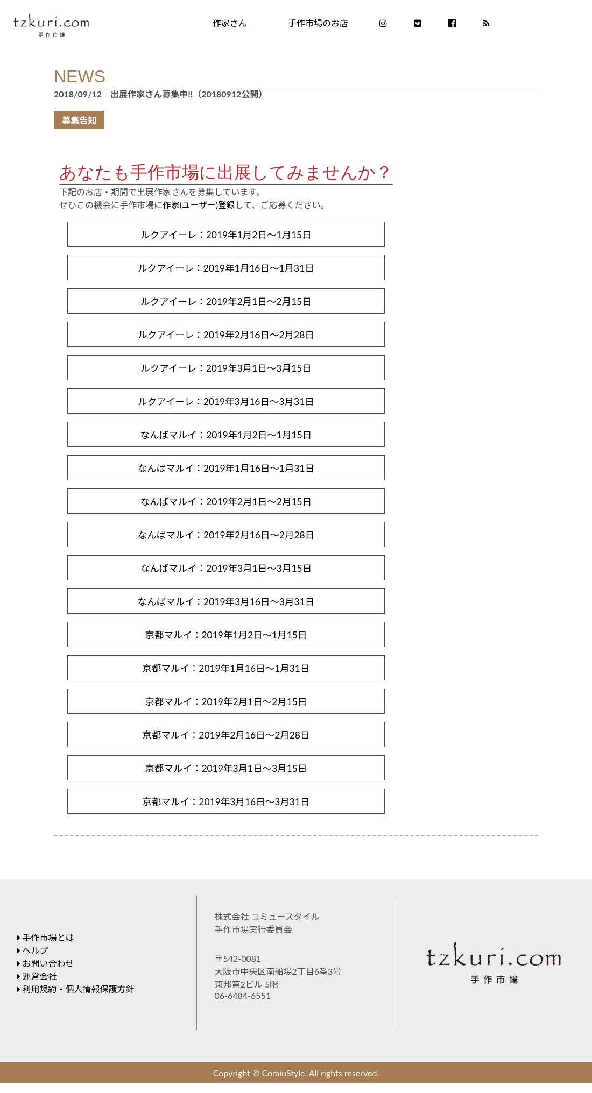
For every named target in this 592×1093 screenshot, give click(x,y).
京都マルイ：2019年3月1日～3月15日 (226, 777)
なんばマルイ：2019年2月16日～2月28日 (226, 540)
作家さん (230, 23)
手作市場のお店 (318, 23)
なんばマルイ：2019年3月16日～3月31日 (226, 608)
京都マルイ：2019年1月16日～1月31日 (226, 676)
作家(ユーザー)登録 (199, 205)
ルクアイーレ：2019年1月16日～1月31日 (226, 269)
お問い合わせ (45, 973)
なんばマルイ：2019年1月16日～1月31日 (226, 472)
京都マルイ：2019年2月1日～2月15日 (226, 709)
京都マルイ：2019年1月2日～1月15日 (226, 642)
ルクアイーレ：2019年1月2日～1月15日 (226, 235)
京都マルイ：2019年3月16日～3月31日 (226, 811)
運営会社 (37, 986)
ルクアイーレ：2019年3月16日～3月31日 (226, 404)
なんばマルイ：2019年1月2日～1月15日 (226, 438)
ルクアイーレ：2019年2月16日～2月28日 (226, 337)
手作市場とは (45, 947)
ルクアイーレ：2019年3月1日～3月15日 (226, 371)
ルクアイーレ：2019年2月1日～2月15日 (226, 303)
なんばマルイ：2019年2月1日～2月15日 (226, 506)
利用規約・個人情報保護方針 (76, 998)
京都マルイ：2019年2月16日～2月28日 (226, 743)
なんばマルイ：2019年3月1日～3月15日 (226, 574)
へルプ (32, 960)
